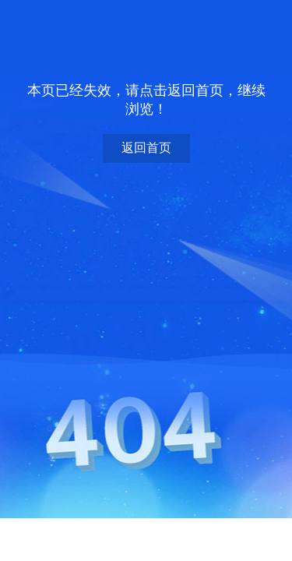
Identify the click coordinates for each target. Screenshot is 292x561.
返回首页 (146, 147)
